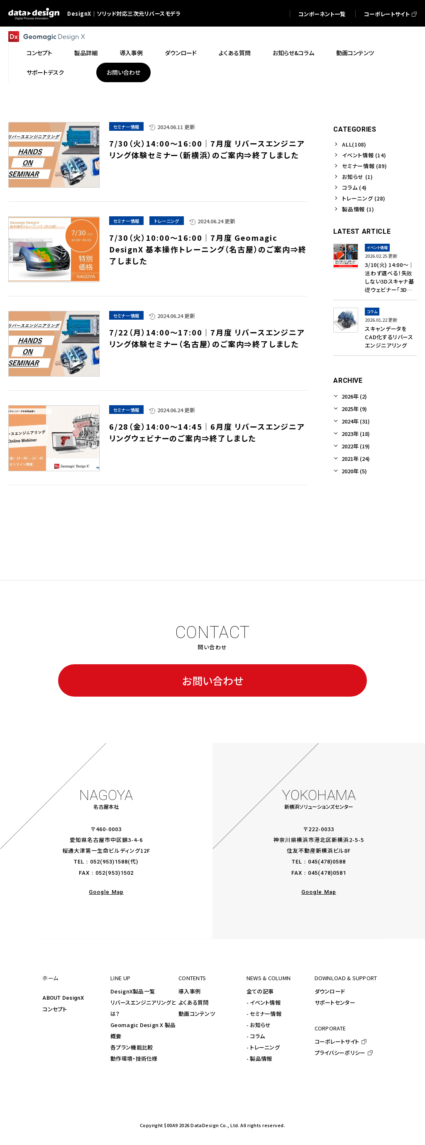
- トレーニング (263, 1047)
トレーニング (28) (363, 198)
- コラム (256, 1036)
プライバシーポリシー (340, 1053)
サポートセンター (335, 1002)
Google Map (106, 892)
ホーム (50, 978)
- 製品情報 (259, 1058)
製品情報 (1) (358, 209)
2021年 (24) (356, 458)
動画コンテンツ (196, 1014)
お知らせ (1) (357, 177)
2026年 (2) (354, 396)
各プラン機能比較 (131, 1047)
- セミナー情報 (264, 1014)
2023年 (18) (356, 434)
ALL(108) (354, 144)
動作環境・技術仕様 (133, 1058)
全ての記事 (260, 991)
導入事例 (189, 991)
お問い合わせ (212, 680)
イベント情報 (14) (364, 155)
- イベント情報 (264, 1002)
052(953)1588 (109, 862)
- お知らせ (259, 1025)
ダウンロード (330, 991)
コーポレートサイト (337, 1041)
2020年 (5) (354, 471)
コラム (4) (354, 187)
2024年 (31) (356, 421)
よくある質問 (193, 1002)
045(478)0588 (327, 862)
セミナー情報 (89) (364, 166)
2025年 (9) (354, 409)
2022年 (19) (356, 446)
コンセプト (54, 1009)
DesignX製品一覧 (132, 991)
